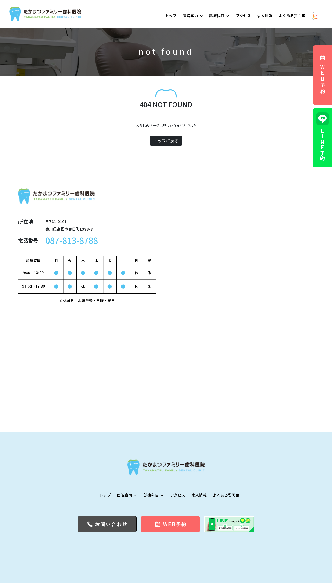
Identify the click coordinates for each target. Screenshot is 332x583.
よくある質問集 (292, 15)
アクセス (243, 15)
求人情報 (264, 15)
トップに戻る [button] (166, 141)
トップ (170, 15)
